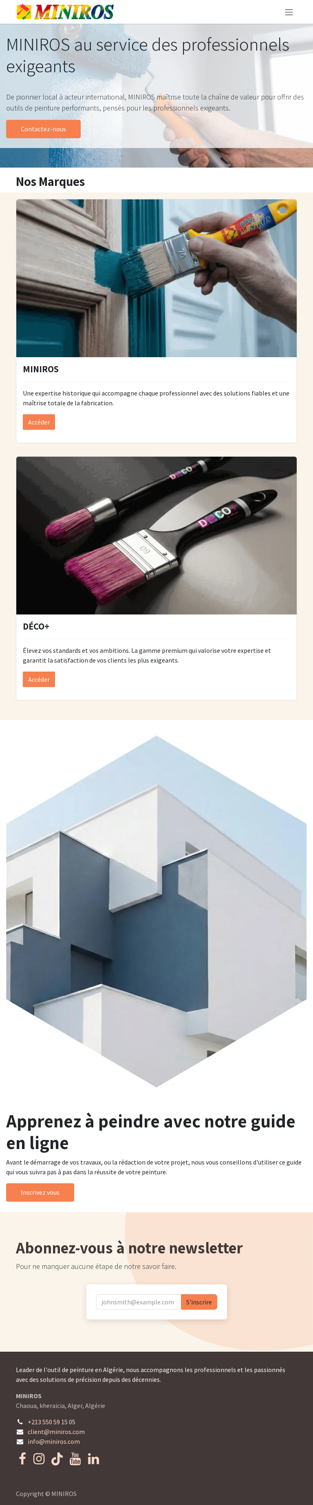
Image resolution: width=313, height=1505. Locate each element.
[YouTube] (75, 1459)
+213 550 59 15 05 (51, 1422)
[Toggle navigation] (289, 11)
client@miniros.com (56, 1432)
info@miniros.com (54, 1441)
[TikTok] (57, 1459)
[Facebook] (22, 1459)
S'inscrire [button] (199, 1302)
